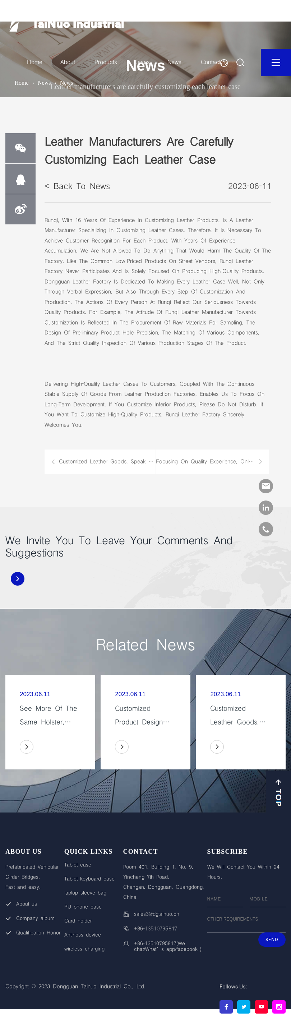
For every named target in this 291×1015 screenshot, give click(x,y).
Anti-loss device (82, 935)
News (174, 62)
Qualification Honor (38, 933)
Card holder (78, 921)
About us (26, 904)
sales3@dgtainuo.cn (156, 914)
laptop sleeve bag (85, 893)
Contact (211, 62)
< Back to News (77, 186)
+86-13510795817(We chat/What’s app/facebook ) (168, 946)
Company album (35, 918)
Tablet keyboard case (89, 879)
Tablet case (77, 865)
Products (105, 62)
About (67, 62)
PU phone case (83, 907)
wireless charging (84, 949)
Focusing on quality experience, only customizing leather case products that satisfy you (209, 461)
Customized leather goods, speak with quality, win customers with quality (107, 461)
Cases (142, 62)
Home (34, 62)
